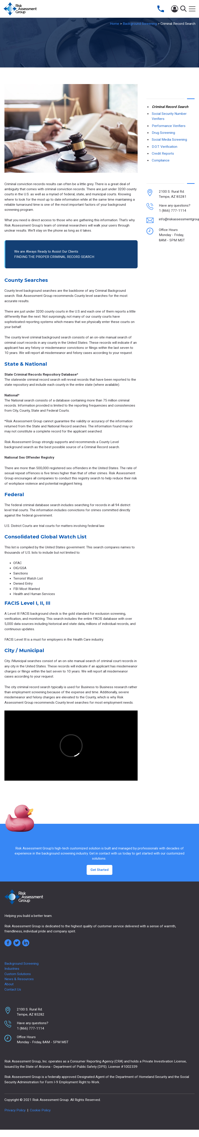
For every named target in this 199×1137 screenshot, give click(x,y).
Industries (11, 969)
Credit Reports (163, 154)
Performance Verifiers (168, 126)
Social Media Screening (169, 140)
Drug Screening (163, 133)
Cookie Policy (40, 1110)
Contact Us (12, 989)
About (9, 984)
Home (114, 24)
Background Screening (140, 24)
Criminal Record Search (170, 107)
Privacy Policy (14, 1110)
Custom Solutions (17, 974)
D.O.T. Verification (164, 147)
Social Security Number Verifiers (169, 116)
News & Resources (19, 979)
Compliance (161, 160)
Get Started (99, 870)
